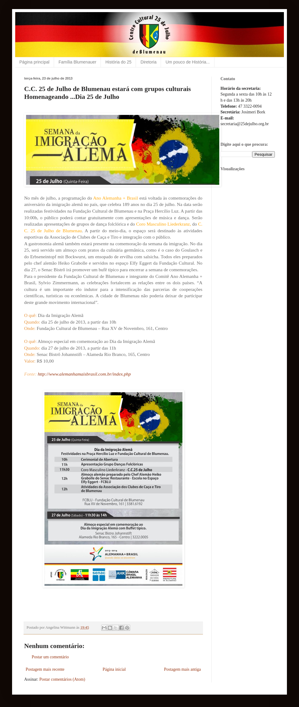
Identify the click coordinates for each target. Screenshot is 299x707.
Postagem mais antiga (182, 669)
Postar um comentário (50, 657)
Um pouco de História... (188, 62)
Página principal (34, 62)
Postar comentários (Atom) (62, 679)
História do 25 (118, 62)
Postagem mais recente (45, 669)
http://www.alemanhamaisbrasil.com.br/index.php (84, 373)
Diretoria (148, 62)
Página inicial (114, 669)
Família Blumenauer (77, 62)
